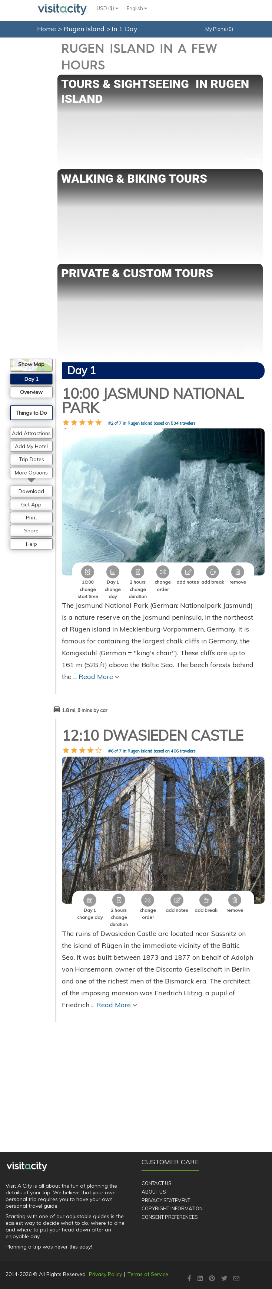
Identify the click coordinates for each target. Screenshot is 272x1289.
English (137, 8)
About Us (154, 1192)
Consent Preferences (170, 1217)
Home (46, 29)
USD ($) (107, 8)
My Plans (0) (219, 29)
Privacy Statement (166, 1200)
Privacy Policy (105, 1274)
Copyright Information (172, 1208)
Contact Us (157, 1183)
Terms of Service (147, 1274)
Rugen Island (85, 29)
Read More (99, 676)
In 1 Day (125, 29)
